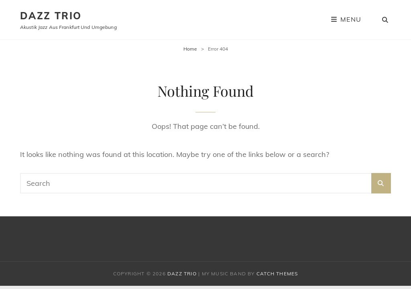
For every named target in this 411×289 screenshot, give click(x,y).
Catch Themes (277, 274)
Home (190, 49)
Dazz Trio (51, 16)
